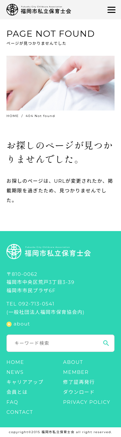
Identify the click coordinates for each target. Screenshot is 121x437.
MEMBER (76, 372)
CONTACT (19, 412)
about (22, 324)
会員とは (17, 392)
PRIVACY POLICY (86, 402)
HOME (12, 116)
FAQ (12, 402)
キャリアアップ (25, 382)
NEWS (15, 372)
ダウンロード (79, 392)
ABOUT (73, 362)
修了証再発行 (79, 382)
